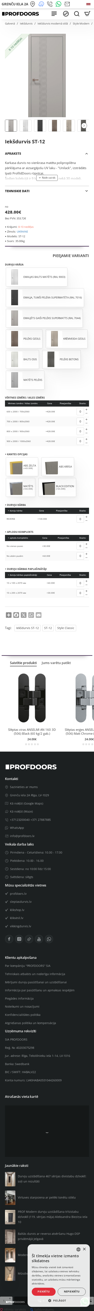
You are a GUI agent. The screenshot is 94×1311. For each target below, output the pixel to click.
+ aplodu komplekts (19, 532)
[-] (86, 413)
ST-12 (48, 628)
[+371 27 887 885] (50, 4)
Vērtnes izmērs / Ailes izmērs (25, 397)
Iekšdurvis (26, 23)
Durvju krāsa (14, 264)
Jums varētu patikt (56, 663)
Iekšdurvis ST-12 (27, 628)
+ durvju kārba (15, 505)
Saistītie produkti (23, 663)
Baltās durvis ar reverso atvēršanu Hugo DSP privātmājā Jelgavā (49, 1236)
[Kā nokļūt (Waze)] (41, 4)
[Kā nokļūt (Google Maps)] (33, 4)
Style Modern (81, 23)
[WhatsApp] (59, 4)
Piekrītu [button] (44, 1291)
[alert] (59, 1275)
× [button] (84, 1249)
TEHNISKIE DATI (17, 191)
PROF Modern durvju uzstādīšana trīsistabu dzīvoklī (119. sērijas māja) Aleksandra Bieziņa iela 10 (52, 1217)
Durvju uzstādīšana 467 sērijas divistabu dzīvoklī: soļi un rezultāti (52, 1178)
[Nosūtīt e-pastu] (67, 4)
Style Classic (65, 628)
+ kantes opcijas (16, 454)
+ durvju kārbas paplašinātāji (26, 569)
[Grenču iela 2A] (15, 4)
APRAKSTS (13, 153)
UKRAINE (22, 231)
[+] (86, 410)
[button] (84, 126)
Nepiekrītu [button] (72, 1291)
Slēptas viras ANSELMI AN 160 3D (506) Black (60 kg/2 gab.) (32, 732)
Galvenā (10, 23)
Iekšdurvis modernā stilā (53, 23)
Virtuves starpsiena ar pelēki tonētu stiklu (47, 1197)
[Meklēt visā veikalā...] (77, 13)
